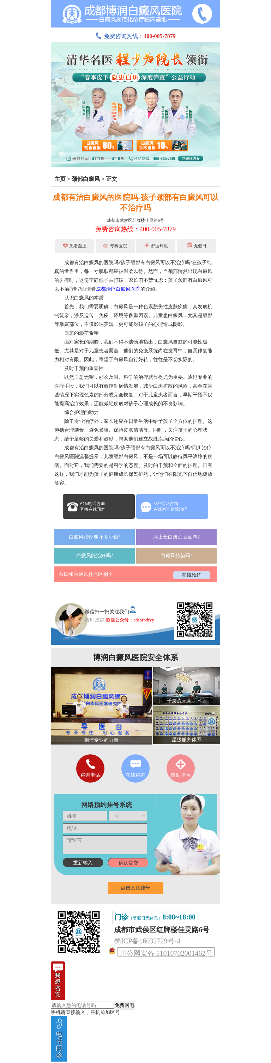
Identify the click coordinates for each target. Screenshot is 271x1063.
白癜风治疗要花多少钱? (94, 537)
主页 (60, 179)
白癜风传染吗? (176, 555)
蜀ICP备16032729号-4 (147, 941)
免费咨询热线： (135, 36)
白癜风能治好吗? (94, 555)
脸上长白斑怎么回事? (176, 537)
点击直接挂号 (135, 888)
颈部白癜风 (86, 179)
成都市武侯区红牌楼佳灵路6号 (135, 220)
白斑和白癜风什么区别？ (86, 574)
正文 (111, 179)
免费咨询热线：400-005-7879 (135, 229)
